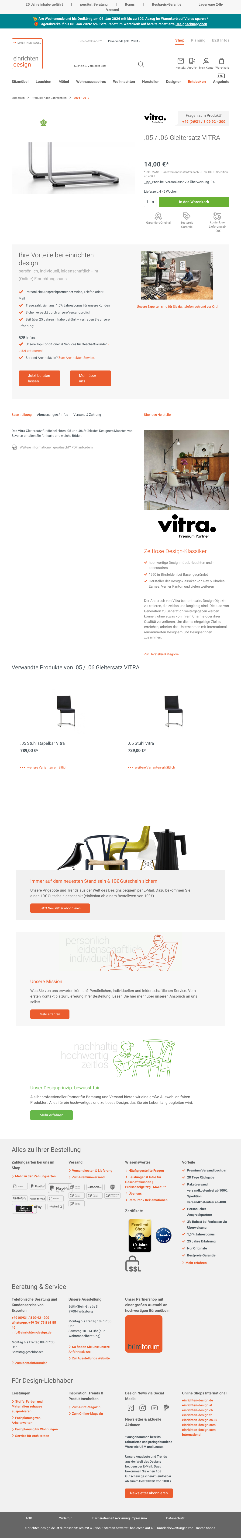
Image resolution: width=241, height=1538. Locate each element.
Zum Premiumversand (87, 1177)
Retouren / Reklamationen (146, 1200)
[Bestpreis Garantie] (186, 216)
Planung (198, 40)
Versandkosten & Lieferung (90, 1170)
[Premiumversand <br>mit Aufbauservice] (217, 216)
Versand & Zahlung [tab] (87, 414)
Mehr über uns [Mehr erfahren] (87, 378)
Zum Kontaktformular (29, 1362)
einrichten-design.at (197, 1405)
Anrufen (192, 67)
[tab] (22, 414)
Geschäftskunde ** (91, 41)
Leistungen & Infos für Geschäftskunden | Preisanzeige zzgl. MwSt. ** (145, 1182)
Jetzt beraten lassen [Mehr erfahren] (39, 378)
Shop (179, 40)
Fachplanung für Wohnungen (35, 1429)
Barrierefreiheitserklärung (111, 1518)
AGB (29, 1518)
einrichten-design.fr (197, 1415)
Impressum (139, 1518)
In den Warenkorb (194, 202)
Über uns (133, 1193)
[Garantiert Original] (158, 216)
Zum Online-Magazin (86, 1413)
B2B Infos (221, 40)
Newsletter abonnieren (149, 1493)
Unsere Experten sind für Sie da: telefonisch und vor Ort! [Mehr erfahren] (177, 306)
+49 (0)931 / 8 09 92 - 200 (30, 1317)
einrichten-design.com (199, 1424)
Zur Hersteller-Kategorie (161, 654)
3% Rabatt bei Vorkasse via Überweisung (204, 1225)
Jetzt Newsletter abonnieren (60, 908)
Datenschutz (175, 1518)
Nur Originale (194, 1248)
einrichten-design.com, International (199, 1432)
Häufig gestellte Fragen (144, 1170)
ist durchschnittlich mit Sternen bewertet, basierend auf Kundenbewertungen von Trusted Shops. (120, 1528)
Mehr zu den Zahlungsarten (34, 1176)
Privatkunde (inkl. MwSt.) (124, 41)
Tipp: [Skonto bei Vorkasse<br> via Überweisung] (148, 182)
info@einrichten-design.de (32, 1332)
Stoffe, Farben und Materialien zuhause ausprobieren (27, 1406)
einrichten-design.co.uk (199, 1420)
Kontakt (181, 67)
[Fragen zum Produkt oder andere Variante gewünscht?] (52, 447)
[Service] (204, 121)
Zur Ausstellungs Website (89, 1358)
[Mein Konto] (192, 62)
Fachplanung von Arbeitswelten (26, 1420)
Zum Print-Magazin (84, 1407)
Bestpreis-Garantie (166, 4)
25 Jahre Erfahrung (199, 1241)
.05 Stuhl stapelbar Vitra (42, 743)
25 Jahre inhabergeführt (44, 4)
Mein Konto (206, 67)
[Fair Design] (43, 123)
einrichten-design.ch (197, 1410)
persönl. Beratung (94, 4)
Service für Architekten (30, 1435)
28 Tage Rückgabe (198, 1178)
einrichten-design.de (197, 1400)
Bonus (130, 4)
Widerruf (65, 1518)
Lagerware (207, 4)
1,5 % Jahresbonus (198, 1234)
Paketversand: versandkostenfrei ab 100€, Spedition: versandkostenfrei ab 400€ (204, 1193)
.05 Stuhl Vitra (141, 743)
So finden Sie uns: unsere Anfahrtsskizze (89, 1349)
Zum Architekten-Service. (77, 357)
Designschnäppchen (191, 24)
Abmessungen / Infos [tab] (52, 414)
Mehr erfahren (50, 1014)
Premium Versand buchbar (204, 1171)
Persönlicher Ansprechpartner (197, 1212)
